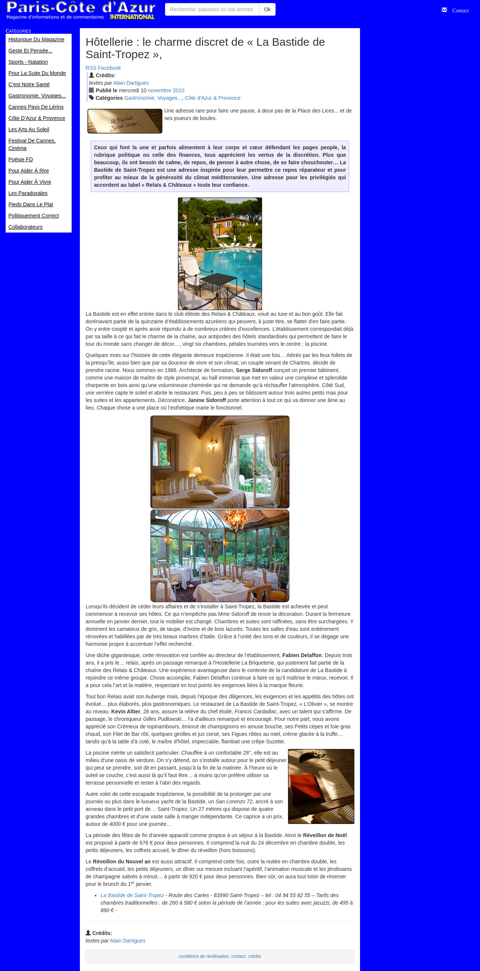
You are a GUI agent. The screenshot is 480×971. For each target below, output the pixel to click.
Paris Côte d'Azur (81, 10)
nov (159, 90)
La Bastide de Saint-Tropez (132, 895)
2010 (178, 90)
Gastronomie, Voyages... (153, 98)
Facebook (109, 68)
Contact (458, 10)
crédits (254, 956)
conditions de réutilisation (204, 956)
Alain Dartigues (131, 83)
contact (238, 956)
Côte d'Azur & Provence (213, 98)
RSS (91, 68)
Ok (267, 9)
